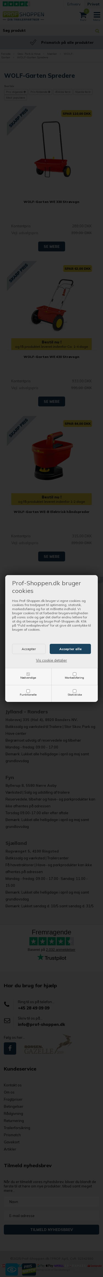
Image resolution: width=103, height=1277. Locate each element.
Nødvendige (28, 677)
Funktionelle (28, 694)
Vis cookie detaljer (51, 660)
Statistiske (75, 694)
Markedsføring (74, 677)
